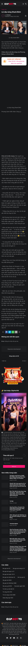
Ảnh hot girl (21, 577)
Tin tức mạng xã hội (9, 595)
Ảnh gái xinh (6, 568)
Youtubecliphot (14, 523)
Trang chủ (3, 9)
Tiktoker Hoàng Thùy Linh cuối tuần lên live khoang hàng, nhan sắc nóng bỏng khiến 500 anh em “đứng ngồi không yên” (18, 548)
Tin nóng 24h (7, 592)
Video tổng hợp (8, 598)
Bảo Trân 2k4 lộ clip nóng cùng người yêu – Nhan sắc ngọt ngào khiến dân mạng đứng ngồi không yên (18, 493)
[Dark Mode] (23, 4)
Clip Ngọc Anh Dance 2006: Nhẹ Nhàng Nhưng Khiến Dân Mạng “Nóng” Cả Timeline (17, 477)
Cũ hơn (24, 361)
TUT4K (11, 501)
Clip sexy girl (7, 586)
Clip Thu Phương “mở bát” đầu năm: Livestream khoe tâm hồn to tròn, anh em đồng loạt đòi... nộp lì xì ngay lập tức (18, 531)
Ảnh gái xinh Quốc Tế (9, 574)
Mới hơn (4, 361)
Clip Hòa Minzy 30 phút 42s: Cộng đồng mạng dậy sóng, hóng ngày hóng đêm (17, 508)
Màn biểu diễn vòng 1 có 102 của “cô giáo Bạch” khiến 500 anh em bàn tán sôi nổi (17, 540)
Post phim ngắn (19, 586)
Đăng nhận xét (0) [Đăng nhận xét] (14, 356)
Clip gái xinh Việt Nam (9, 583)
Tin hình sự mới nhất (8, 589)
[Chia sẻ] (25, 15)
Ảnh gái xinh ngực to (8, 571)
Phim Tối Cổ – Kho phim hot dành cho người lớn (16, 62)
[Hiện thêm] (19, 332)
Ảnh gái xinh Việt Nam (9, 577)
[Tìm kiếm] (26, 4)
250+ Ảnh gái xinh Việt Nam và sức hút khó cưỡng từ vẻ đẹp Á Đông (18, 516)
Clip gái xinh (7, 580)
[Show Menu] (2, 4)
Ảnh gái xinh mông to (19, 568)
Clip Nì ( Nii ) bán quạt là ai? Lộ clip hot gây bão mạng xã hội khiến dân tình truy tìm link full (18, 485)
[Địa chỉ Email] (14, 463)
